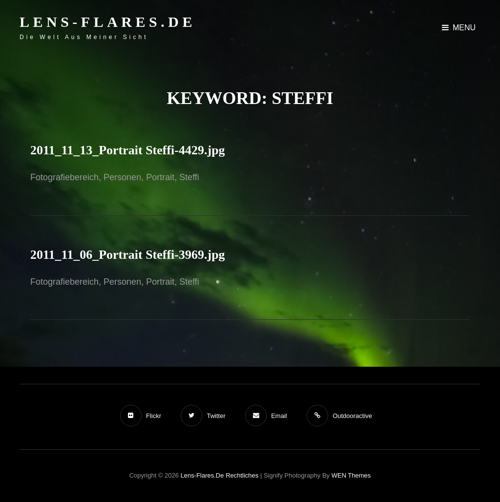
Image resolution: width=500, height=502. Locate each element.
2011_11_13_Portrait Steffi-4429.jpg (127, 150)
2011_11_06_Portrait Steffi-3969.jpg (127, 255)
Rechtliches (242, 475)
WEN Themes (351, 475)
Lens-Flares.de (108, 22)
